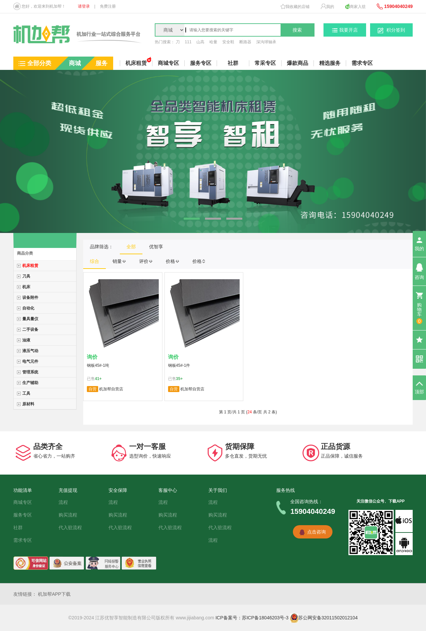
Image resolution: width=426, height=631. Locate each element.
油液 (26, 340)
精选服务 (329, 63)
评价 (145, 261)
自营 (93, 389)
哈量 (213, 42)
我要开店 (345, 30)
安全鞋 (228, 42)
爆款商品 (297, 63)
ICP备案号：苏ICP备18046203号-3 (251, 617)
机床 (26, 287)
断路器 (245, 42)
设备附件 (30, 297)
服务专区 (22, 515)
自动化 (28, 308)
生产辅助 (30, 382)
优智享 (156, 246)
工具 (26, 393)
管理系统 (30, 372)
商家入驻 (355, 6)
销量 (119, 261)
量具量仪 (30, 318)
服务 (101, 63)
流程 (63, 502)
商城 (75, 63)
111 (188, 42)
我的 (327, 6)
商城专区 (22, 502)
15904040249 (395, 6)
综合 (94, 261)
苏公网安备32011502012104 (324, 617)
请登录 (84, 6)
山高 (200, 42)
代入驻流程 (70, 527)
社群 (233, 63)
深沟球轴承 (266, 42)
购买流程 (68, 515)
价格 (172, 261)
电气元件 (30, 361)
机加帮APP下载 (54, 594)
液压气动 (30, 350)
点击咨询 (316, 531)
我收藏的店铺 (295, 6)
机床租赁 (30, 265)
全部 (131, 246)
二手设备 (30, 329)
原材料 (28, 404)
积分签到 (391, 30)
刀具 (26, 276)
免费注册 (108, 6)
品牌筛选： (101, 246)
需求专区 (362, 63)
